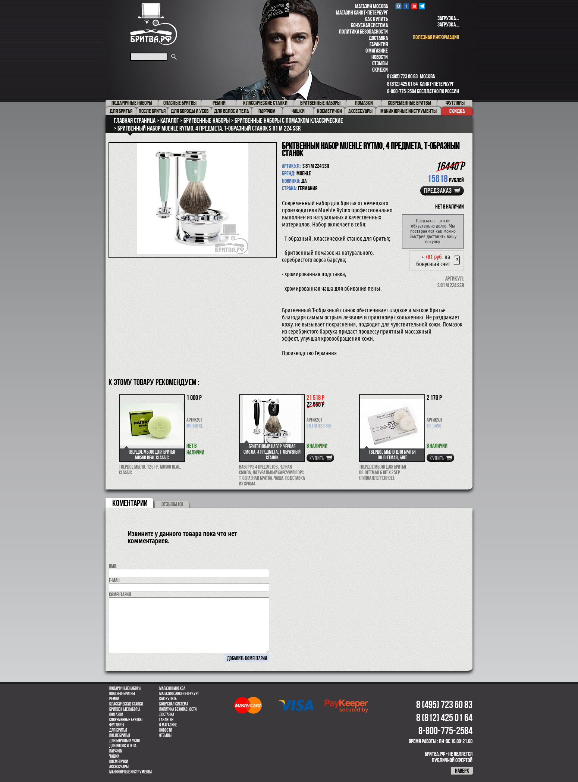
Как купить (376, 19)
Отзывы (380, 63)
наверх (462, 770)
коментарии (130, 503)
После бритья (119, 735)
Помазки (116, 714)
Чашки (114, 756)
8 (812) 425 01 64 (402, 84)
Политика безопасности (363, 31)
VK (398, 6)
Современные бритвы (125, 719)
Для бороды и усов (124, 740)
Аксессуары (119, 766)
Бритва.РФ (153, 24)
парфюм (116, 751)
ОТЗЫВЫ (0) (172, 504)
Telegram (422, 6)
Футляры (116, 725)
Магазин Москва (371, 6)
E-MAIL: (115, 580)
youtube (414, 6)
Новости (379, 57)
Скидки (380, 69)
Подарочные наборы (125, 688)
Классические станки (126, 704)
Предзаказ (438, 190)
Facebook (406, 6)
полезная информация (436, 37)
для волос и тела (122, 745)
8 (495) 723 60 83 (402, 76)
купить (317, 458)
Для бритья (118, 730)
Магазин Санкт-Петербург (362, 12)
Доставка (378, 38)
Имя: (113, 566)
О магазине (376, 50)
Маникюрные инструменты (130, 772)
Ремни (114, 698)
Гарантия (379, 44)
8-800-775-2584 (401, 91)
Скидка (457, 111)
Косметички (118, 761)
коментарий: (120, 594)
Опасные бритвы (122, 693)
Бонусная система (369, 25)
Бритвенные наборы (124, 709)
